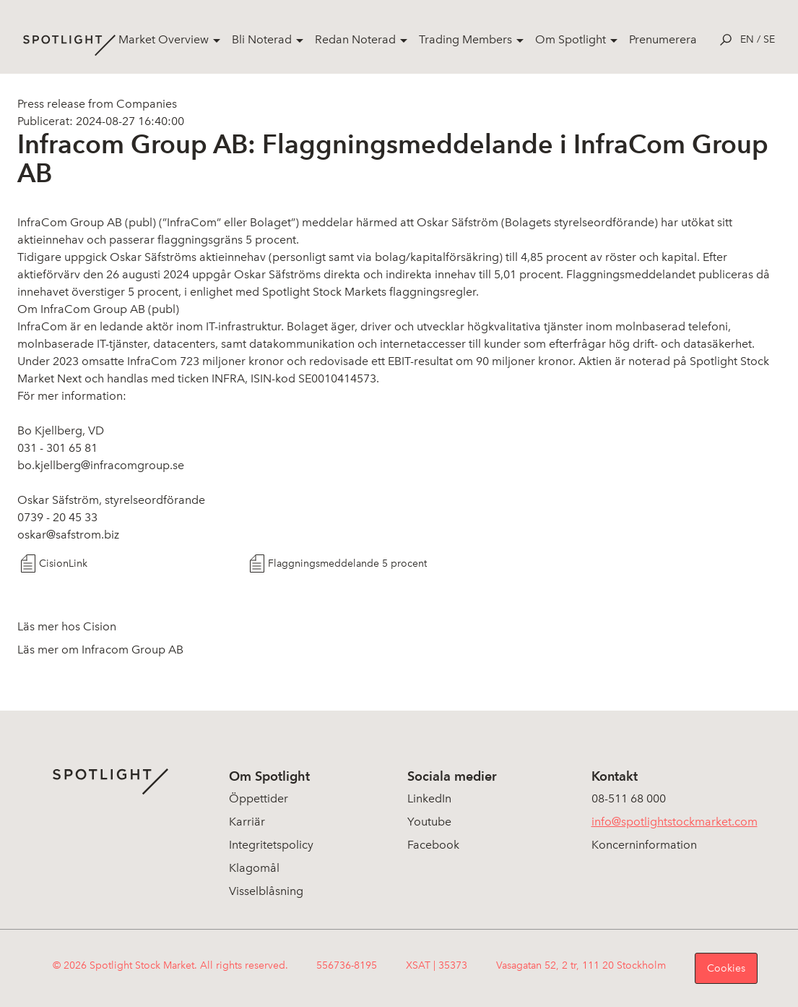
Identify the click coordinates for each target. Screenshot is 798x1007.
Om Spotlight (570, 39)
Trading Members (465, 39)
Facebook (433, 845)
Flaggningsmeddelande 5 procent (347, 563)
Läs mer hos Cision (66, 626)
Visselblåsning (266, 891)
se (769, 39)
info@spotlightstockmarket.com (674, 821)
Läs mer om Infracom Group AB (100, 649)
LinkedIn (429, 798)
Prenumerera (663, 39)
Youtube (429, 821)
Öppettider (258, 798)
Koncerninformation (644, 845)
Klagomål (254, 868)
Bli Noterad (262, 39)
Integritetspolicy (271, 845)
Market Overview (163, 39)
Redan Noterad (355, 39)
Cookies (726, 968)
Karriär (247, 821)
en (747, 39)
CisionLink (63, 563)
